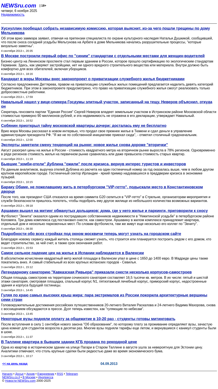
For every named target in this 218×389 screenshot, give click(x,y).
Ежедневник (45, 374)
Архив (30, 374)
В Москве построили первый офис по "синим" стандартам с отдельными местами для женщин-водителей (103, 56)
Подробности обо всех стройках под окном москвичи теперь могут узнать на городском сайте (91, 234)
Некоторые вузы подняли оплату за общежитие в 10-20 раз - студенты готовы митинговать (88, 319)
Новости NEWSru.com (20, 380)
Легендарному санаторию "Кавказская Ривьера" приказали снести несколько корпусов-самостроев (96, 272)
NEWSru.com (18, 5)
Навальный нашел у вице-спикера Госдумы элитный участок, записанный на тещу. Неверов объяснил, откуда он (106, 104)
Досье (19, 374)
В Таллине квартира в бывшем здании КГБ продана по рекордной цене (69, 342)
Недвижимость (12, 14)
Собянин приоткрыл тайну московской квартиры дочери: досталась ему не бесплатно (83, 125)
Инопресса (45, 377)
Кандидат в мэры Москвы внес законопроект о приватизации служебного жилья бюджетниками (93, 79)
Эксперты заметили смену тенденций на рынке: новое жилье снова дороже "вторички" (84, 145)
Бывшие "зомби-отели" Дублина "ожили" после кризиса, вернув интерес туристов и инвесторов (93, 164)
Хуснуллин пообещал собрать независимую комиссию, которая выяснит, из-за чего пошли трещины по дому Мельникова (105, 30)
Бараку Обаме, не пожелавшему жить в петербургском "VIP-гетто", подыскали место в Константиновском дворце (102, 189)
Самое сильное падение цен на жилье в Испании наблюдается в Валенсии (72, 253)
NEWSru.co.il (11, 377)
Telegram (72, 374)
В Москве (29, 377)
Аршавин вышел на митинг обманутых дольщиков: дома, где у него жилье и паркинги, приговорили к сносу (104, 211)
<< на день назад (14, 363)
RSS (60, 374)
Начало (7, 374)
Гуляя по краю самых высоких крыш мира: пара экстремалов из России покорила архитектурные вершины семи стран (104, 297)
